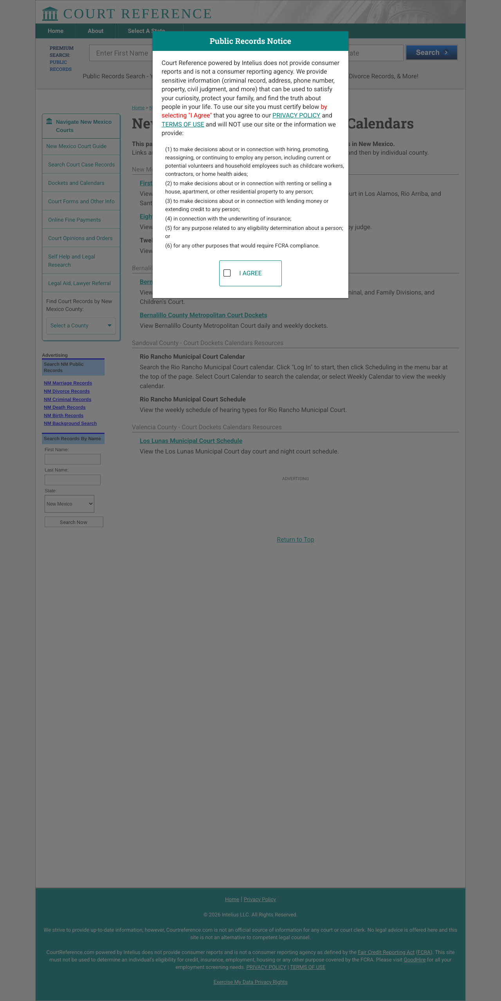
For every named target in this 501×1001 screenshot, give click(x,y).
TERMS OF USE (183, 124)
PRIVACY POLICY (296, 115)
